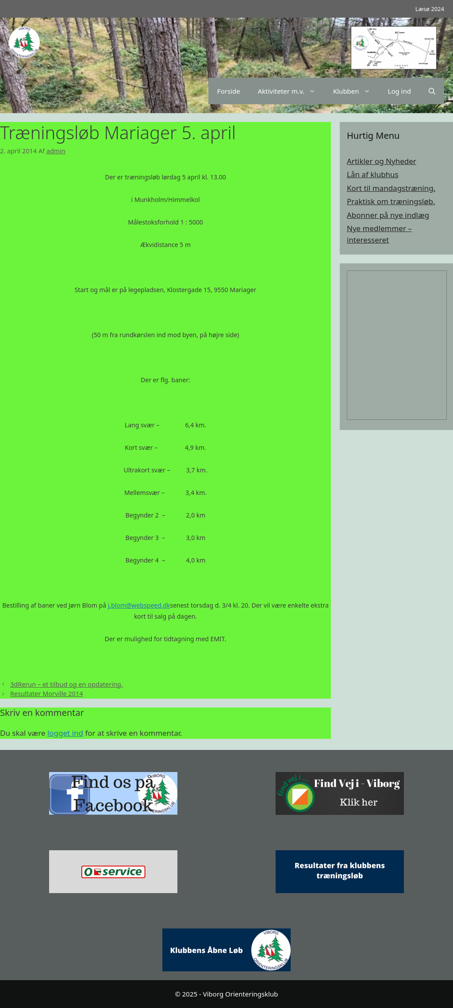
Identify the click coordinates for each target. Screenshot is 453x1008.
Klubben (356, 91)
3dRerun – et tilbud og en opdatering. (66, 684)
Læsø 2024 (429, 9)
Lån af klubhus (373, 174)
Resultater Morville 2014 (46, 693)
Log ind (399, 91)
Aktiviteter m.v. (291, 91)
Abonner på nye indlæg (388, 215)
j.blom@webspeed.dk (139, 605)
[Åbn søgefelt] (432, 91)
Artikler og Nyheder (381, 161)
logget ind (65, 733)
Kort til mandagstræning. (391, 188)
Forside (228, 91)
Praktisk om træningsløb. (391, 201)
